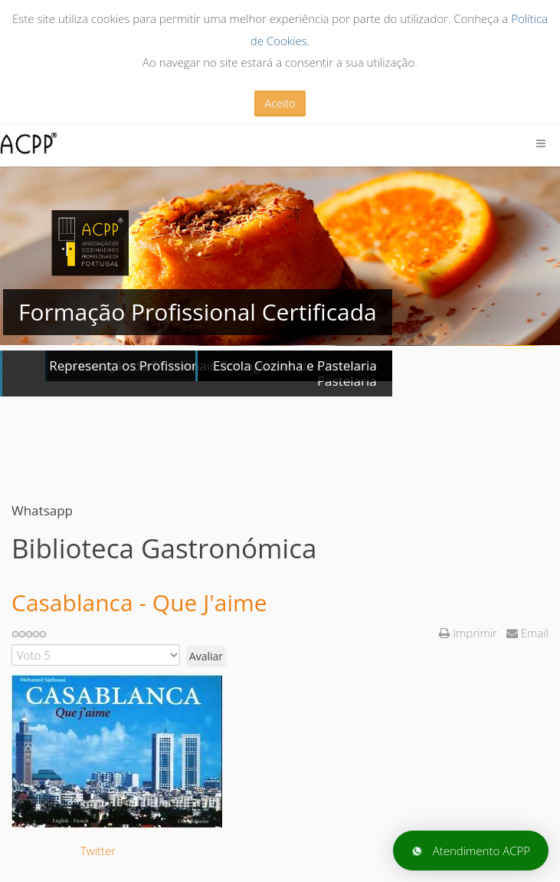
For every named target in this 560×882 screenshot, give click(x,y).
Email (527, 632)
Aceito (279, 103)
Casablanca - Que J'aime (139, 602)
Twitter (98, 850)
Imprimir (469, 632)
